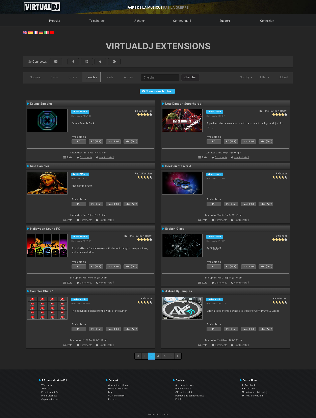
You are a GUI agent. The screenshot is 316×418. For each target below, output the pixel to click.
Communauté (182, 20)
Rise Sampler (39, 166)
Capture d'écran (49, 399)
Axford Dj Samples (178, 291)
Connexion (267, 20)
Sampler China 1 (42, 291)
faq (110, 392)
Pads (110, 77)
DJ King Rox (145, 111)
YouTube (248, 388)
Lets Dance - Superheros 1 (184, 104)
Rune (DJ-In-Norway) (275, 111)
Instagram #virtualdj (254, 392)
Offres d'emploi (183, 392)
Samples (91, 77)
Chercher (190, 77)
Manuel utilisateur (118, 388)
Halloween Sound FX (45, 229)
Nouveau (36, 77)
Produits (54, 20)
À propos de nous (184, 385)
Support (224, 20)
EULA (178, 399)
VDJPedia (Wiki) (116, 395)
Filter (264, 77)
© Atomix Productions (158, 414)
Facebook (248, 385)
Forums (112, 399)
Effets (73, 77)
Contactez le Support (119, 385)
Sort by (246, 77)
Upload (283, 77)
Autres (128, 77)
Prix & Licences (49, 395)
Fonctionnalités (49, 392)
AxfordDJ (281, 298)
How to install (106, 157)
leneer (283, 173)
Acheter (139, 20)
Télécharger (97, 20)
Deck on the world (178, 166)
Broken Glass (174, 229)
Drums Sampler (41, 104)
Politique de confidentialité (189, 395)
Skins (54, 77)
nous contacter (183, 388)
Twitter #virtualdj (252, 395)
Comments (86, 157)
